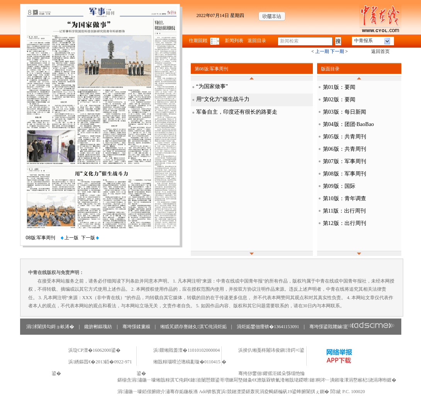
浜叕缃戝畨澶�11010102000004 (186, 350)
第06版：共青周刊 (344, 149)
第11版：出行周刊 (344, 211)
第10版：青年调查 (344, 198)
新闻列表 (234, 40)
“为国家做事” (212, 86)
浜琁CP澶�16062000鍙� (94, 350)
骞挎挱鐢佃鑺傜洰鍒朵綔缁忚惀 (271, 373)
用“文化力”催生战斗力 (223, 99)
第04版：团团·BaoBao (348, 124)
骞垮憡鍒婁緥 (136, 326)
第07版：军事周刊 (344, 161)
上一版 (69, 237)
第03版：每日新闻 (344, 112)
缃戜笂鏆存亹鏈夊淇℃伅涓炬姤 (193, 326)
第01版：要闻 (339, 87)
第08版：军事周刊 (344, 174)
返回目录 (257, 40)
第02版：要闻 (339, 99)
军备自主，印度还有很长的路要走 (236, 112)
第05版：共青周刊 (344, 137)
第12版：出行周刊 (344, 223)
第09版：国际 (339, 186)
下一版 (90, 237)
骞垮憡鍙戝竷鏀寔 (352, 326)
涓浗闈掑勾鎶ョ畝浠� (50, 326)
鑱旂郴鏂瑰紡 (98, 326)
